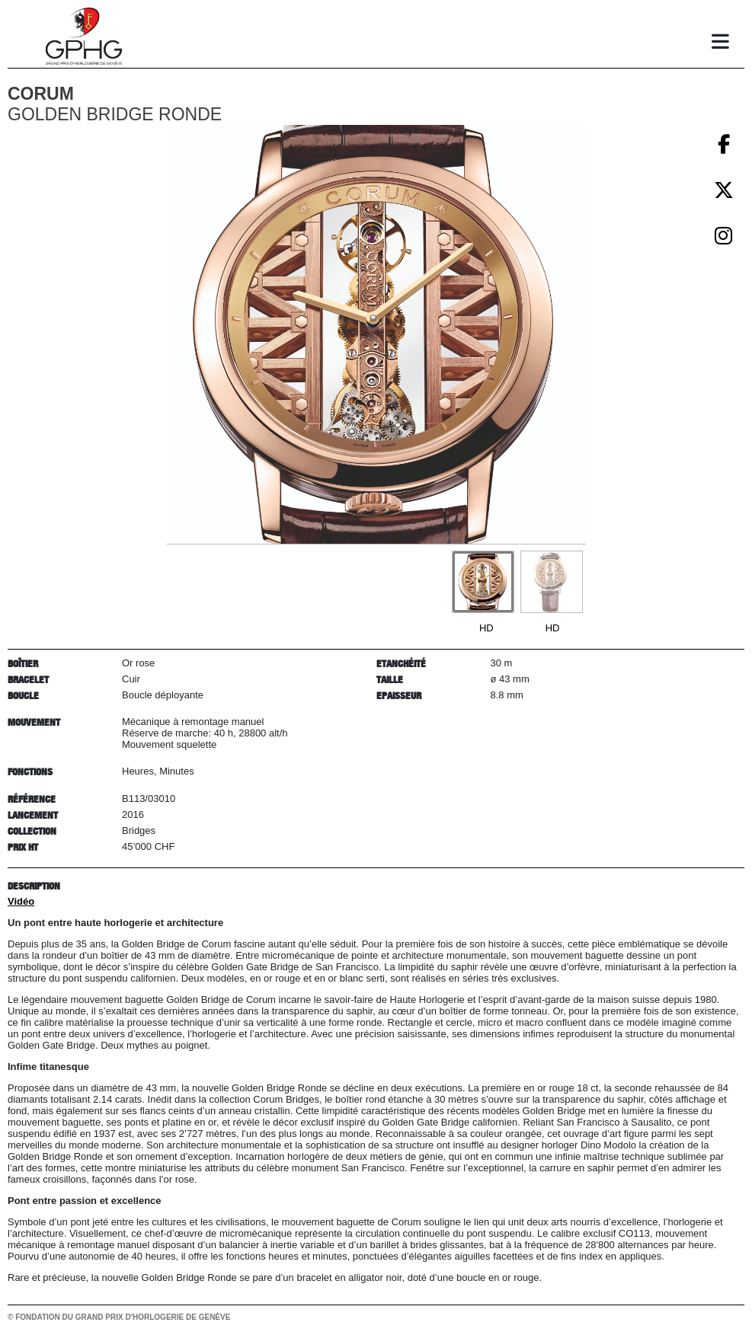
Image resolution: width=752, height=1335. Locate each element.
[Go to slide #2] (551, 581)
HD (486, 628)
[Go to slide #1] (483, 581)
